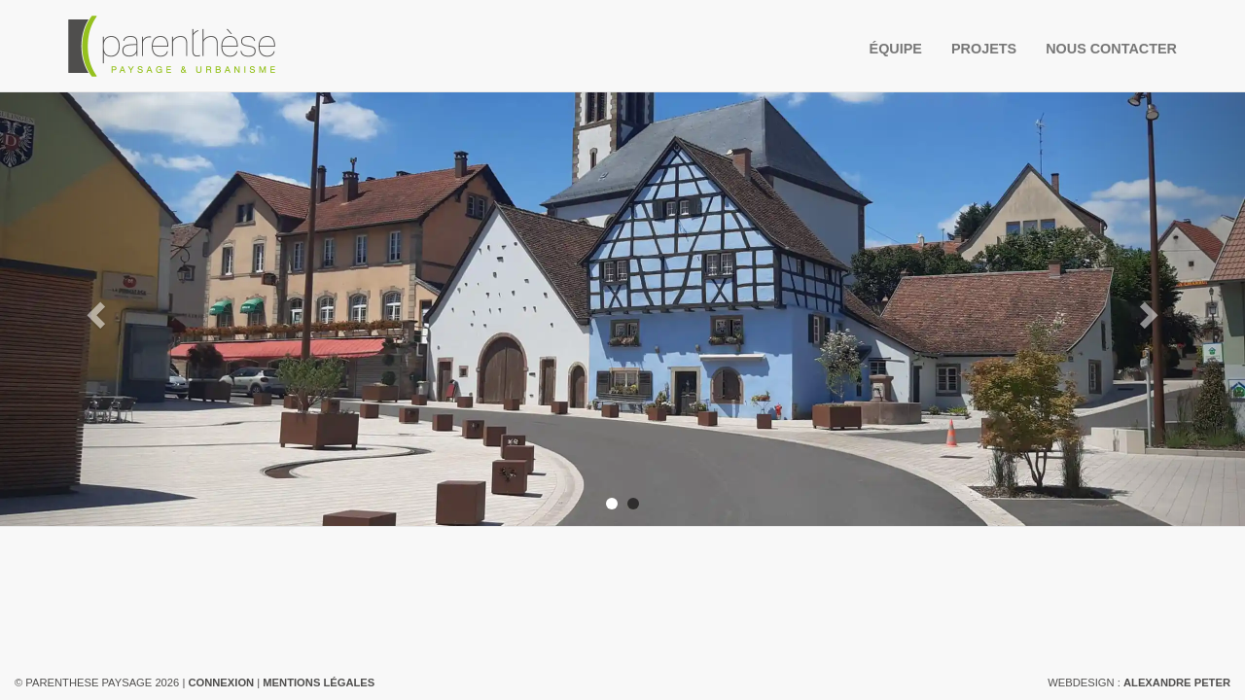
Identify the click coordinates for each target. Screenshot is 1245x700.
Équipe (896, 48)
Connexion (221, 682)
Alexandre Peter (1176, 682)
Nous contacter (1111, 48)
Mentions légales (318, 682)
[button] (93, 309)
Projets (983, 48)
